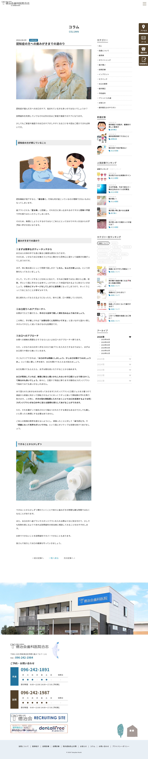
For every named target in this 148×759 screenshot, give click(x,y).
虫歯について (104, 50)
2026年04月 (105, 345)
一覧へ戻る (54, 558)
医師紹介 (35, 746)
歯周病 (101, 55)
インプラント (104, 74)
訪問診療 (102, 69)
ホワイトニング (105, 60)
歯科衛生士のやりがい (107, 107)
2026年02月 (105, 350)
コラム (92, 746)
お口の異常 (103, 84)
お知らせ (102, 103)
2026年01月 (105, 353)
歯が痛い (102, 65)
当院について (23, 746)
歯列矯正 (102, 88)
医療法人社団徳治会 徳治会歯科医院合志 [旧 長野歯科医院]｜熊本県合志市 (15, 3)
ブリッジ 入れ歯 (105, 98)
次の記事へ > (69, 558)
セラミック (103, 79)
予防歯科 (102, 93)
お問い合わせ (104, 746)
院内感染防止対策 (70, 746)
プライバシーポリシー (121, 746)
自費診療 (56, 746)
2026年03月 (105, 348)
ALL (100, 46)
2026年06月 (105, 339)
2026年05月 (105, 342)
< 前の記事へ (38, 558)
